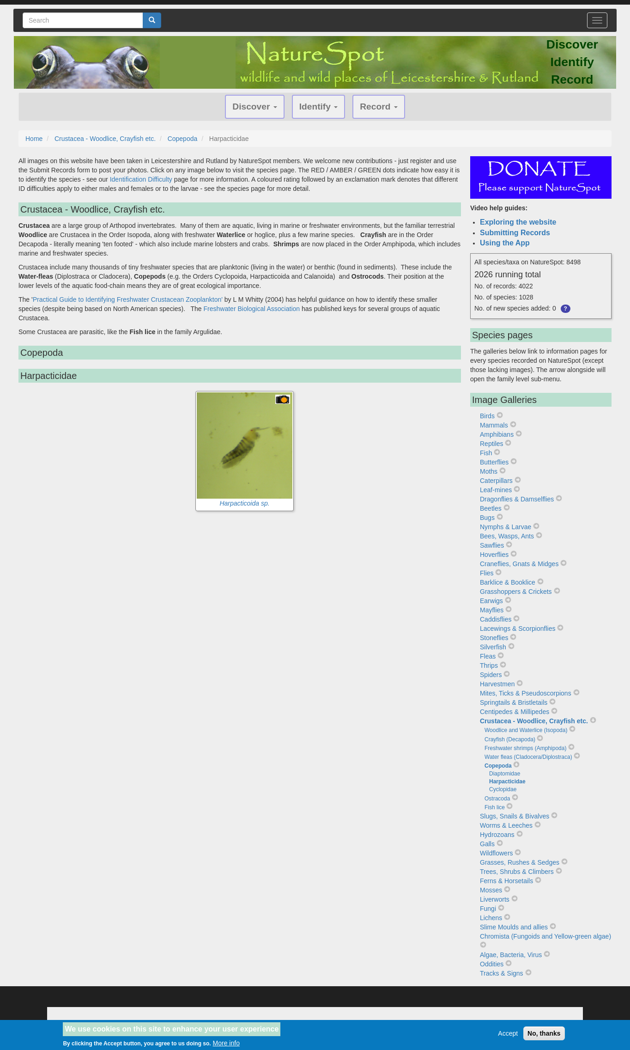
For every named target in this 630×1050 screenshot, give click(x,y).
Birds (487, 416)
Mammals (494, 425)
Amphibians (497, 434)
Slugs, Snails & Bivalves (514, 816)
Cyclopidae (502, 789)
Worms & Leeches (506, 825)
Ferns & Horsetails (506, 881)
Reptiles (491, 443)
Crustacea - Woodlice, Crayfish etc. (105, 138)
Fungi (488, 908)
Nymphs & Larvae (505, 527)
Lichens (491, 918)
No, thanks (544, 1036)
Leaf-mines (496, 490)
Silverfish (493, 647)
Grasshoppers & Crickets (516, 591)
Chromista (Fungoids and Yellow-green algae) (545, 936)
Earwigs (491, 600)
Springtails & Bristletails (513, 702)
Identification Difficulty (141, 179)
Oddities (491, 964)
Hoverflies (494, 554)
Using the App (505, 243)
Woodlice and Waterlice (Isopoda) (526, 730)
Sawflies (492, 545)
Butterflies (494, 462)
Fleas (488, 656)
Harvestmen (497, 684)
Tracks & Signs (501, 973)
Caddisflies (495, 619)
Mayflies (491, 610)
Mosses (491, 890)
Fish (486, 453)
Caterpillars (496, 480)
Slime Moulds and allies (514, 927)
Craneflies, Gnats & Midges (519, 564)
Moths (488, 471)
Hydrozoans (497, 834)
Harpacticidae (507, 781)
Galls (487, 844)
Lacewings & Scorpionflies (517, 628)
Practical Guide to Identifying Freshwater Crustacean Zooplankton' (128, 299)
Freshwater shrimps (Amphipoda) (525, 748)
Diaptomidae (504, 773)
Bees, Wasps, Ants (507, 536)
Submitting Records (515, 233)
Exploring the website (518, 222)
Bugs (487, 517)
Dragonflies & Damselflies (517, 499)
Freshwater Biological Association (252, 308)
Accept (508, 1036)
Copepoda (183, 138)
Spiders (491, 674)
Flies (487, 573)
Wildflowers (496, 853)
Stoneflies (494, 637)
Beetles (491, 508)
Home (33, 138)
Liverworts (494, 899)
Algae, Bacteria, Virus (511, 954)
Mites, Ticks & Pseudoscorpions (525, 693)
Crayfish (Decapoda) (510, 739)
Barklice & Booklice (507, 582)
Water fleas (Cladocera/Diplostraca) (528, 757)
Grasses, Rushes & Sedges (519, 862)
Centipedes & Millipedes (514, 711)
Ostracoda (497, 798)
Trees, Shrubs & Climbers (517, 871)
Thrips (489, 665)
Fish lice (495, 807)
